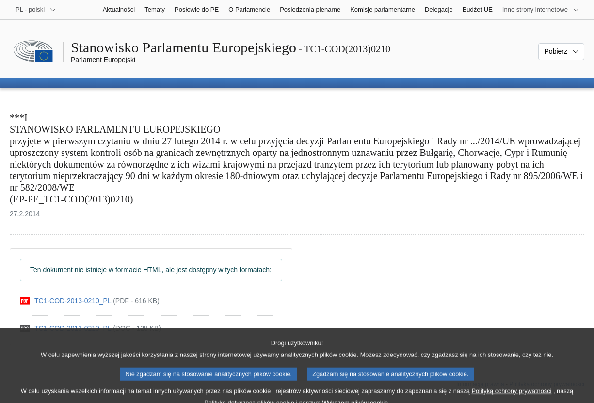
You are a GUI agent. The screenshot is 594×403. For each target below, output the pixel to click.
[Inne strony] (541, 9)
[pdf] (90, 301)
